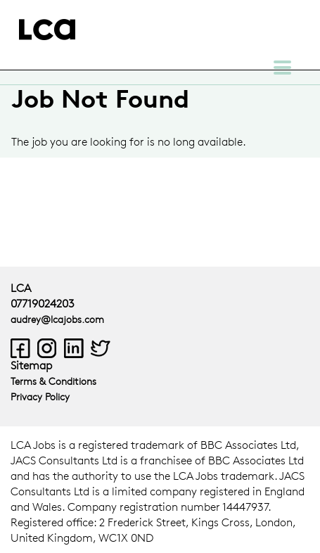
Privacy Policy (40, 396)
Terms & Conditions (53, 381)
